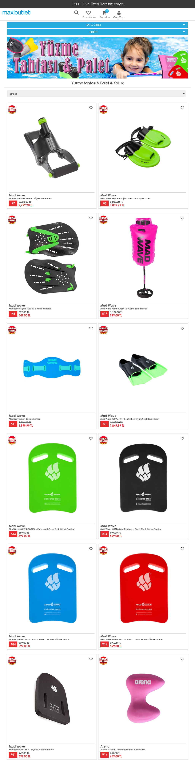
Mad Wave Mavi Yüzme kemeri (25, 419)
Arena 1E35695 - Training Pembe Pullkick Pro (122, 750)
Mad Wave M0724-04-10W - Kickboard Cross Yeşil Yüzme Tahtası (41, 529)
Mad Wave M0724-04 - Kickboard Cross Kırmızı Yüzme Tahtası (131, 639)
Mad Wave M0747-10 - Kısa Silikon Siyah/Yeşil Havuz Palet (129, 419)
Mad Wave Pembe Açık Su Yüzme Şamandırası (124, 309)
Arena (104, 746)
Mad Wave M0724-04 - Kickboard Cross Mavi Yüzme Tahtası (39, 639)
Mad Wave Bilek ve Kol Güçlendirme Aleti (30, 198)
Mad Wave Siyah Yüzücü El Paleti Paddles (30, 309)
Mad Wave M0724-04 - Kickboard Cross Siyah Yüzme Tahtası (130, 529)
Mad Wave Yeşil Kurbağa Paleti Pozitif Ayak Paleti (125, 198)
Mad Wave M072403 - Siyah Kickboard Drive (31, 750)
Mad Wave (17, 195)
